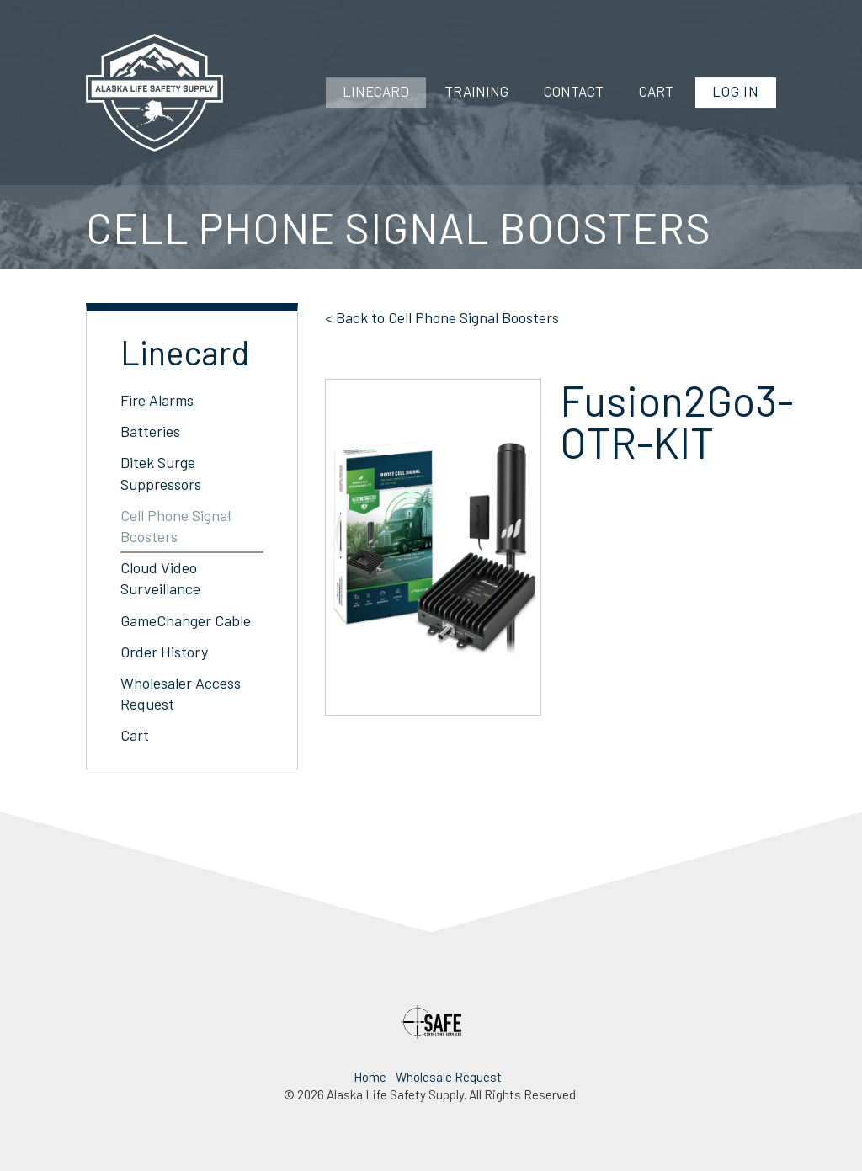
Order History (164, 651)
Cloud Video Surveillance (160, 578)
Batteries (150, 431)
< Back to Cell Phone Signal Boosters (442, 317)
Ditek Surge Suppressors (160, 472)
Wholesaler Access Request (180, 693)
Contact (574, 91)
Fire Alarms (157, 400)
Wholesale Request (449, 1076)
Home (370, 1076)
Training (476, 91)
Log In (735, 91)
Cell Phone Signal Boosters (175, 526)
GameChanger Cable (185, 620)
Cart (656, 91)
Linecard (376, 91)
